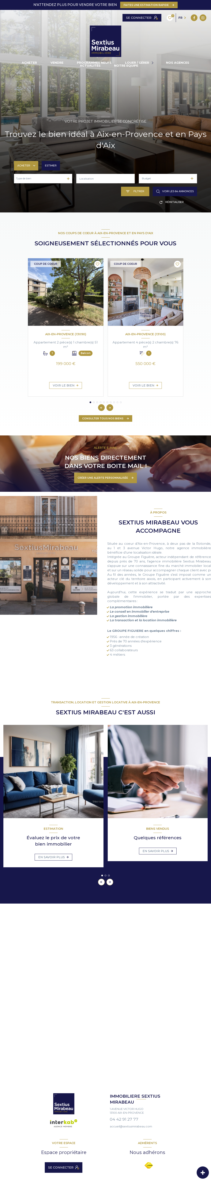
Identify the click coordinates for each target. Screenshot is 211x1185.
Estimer (51, 165)
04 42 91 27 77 (124, 1119)
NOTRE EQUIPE (126, 65)
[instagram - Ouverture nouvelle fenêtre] (134, 17)
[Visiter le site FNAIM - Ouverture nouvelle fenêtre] (148, 1165)
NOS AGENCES (177, 62)
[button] (109, 407)
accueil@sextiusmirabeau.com (131, 1126)
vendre (56, 62)
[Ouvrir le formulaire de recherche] (135, 191)
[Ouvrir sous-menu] (153, 63)
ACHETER (29, 62)
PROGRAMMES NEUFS (94, 62)
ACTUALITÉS (90, 65)
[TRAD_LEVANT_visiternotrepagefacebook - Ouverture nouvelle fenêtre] (126, 17)
